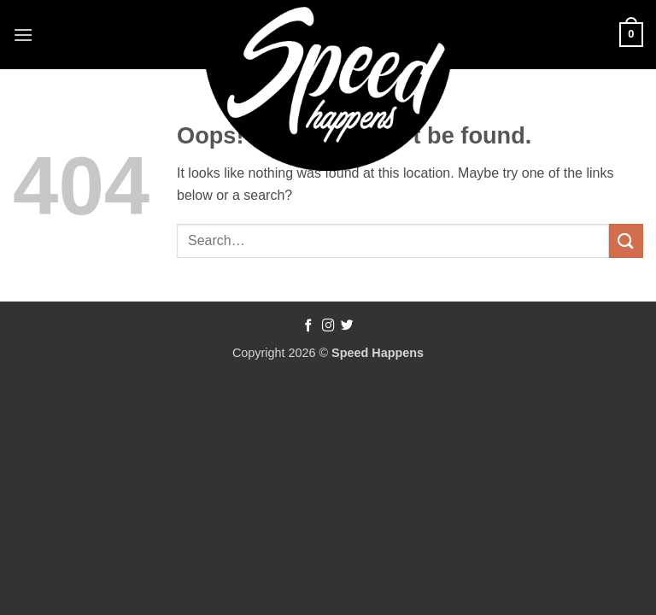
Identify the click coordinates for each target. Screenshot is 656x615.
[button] (23, 35)
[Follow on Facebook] (308, 326)
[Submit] (626, 240)
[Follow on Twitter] (347, 326)
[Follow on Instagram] (328, 326)
